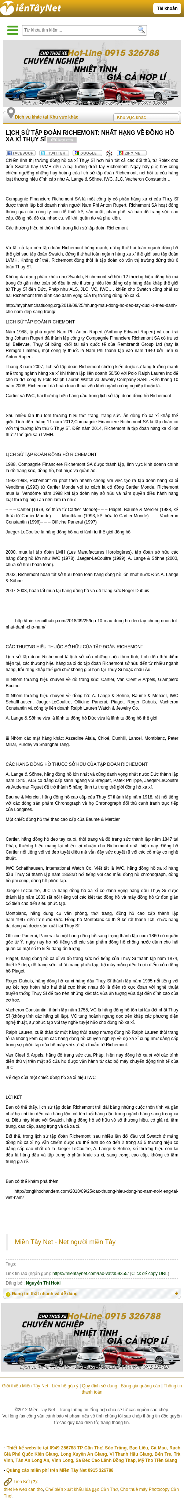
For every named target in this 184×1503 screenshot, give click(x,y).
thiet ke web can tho (23, 1489)
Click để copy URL (149, 1273)
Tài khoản (167, 8)
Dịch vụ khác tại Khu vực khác (46, 117)
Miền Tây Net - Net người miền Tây (65, 1242)
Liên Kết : (21, 1481)
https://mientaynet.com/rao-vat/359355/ (90, 1273)
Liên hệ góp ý (65, 1385)
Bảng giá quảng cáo (140, 1385)
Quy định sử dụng (99, 1385)
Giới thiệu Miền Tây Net (25, 1385)
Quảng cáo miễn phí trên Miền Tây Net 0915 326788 (59, 1470)
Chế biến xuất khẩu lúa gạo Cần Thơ (81, 1489)
